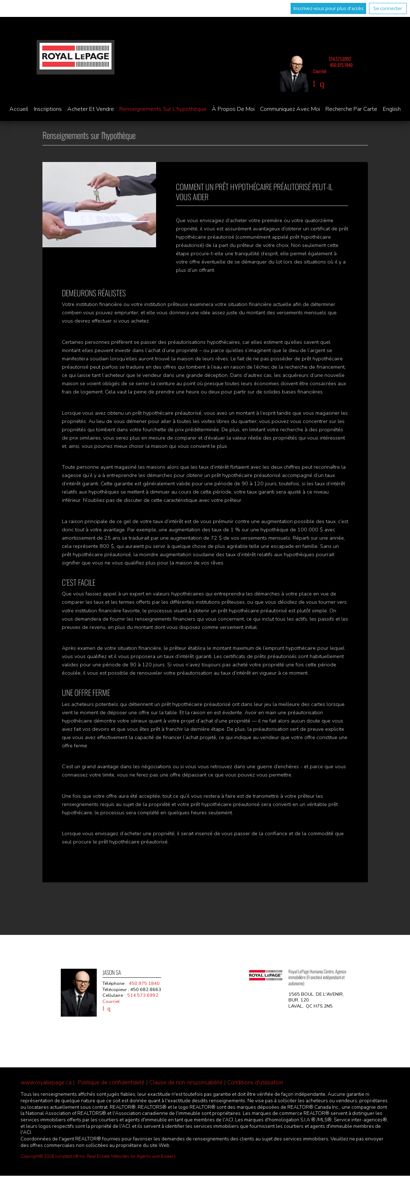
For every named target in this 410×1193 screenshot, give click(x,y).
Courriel (319, 71)
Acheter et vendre (90, 109)
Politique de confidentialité (111, 1082)
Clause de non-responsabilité (186, 1082)
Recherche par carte (351, 109)
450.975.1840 (341, 65)
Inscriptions (48, 109)
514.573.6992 (340, 58)
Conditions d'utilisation (255, 1082)
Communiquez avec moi (290, 109)
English (392, 109)
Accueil (18, 109)
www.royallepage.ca (46, 1082)
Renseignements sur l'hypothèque (162, 109)
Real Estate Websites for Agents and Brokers (131, 1156)
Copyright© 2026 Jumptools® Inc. (53, 1156)
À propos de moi (233, 109)
